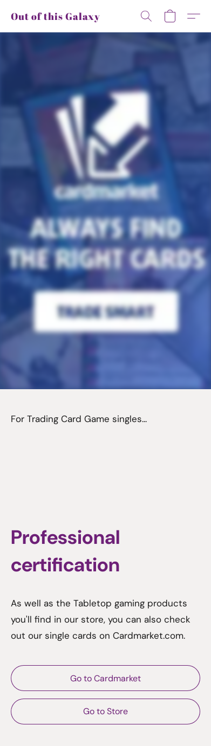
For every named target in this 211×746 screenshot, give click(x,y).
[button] (55, 16)
